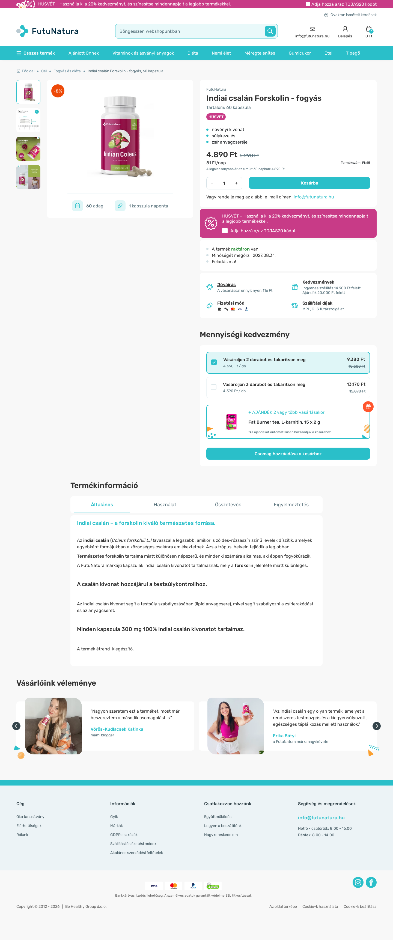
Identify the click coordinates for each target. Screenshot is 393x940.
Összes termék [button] (35, 53)
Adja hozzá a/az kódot (344, 4)
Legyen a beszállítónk (223, 825)
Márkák (116, 825)
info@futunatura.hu (314, 197)
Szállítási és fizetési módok (133, 843)
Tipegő (353, 53)
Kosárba (309, 183)
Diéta (192, 53)
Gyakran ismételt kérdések (350, 15)
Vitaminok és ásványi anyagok (143, 53)
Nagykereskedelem (221, 834)
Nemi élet (221, 53)
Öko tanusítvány (30, 816)
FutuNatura (216, 89)
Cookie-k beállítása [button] (360, 906)
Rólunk (22, 834)
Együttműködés (217, 816)
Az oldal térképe (283, 906)
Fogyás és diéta (67, 71)
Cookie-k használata (320, 906)
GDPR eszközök (124, 834)
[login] (345, 31)
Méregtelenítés (260, 53)
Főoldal (25, 71)
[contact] (312, 31)
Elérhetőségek (28, 825)
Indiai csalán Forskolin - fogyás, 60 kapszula (125, 71)
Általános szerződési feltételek (136, 852)
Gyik (114, 816)
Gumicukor (300, 53)
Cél (44, 71)
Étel (328, 53)
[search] (196, 31)
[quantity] (224, 183)
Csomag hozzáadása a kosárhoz (288, 453)
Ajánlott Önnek (84, 53)
